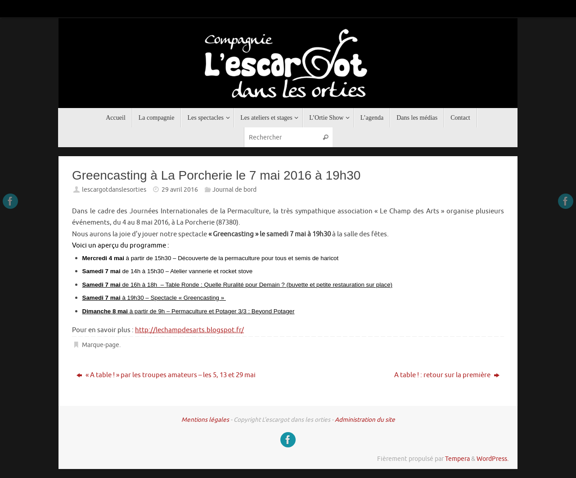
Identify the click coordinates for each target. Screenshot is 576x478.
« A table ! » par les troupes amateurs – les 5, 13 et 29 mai (166, 375)
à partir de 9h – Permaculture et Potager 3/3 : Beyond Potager (188, 311)
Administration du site (365, 420)
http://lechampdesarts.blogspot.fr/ (189, 330)
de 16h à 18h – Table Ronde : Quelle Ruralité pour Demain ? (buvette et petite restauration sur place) (237, 284)
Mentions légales (205, 420)
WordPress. (492, 459)
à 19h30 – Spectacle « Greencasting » (154, 297)
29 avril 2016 (180, 190)
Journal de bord (234, 190)
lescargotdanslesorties (114, 190)
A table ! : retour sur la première (447, 375)
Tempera (457, 459)
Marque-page (100, 345)
